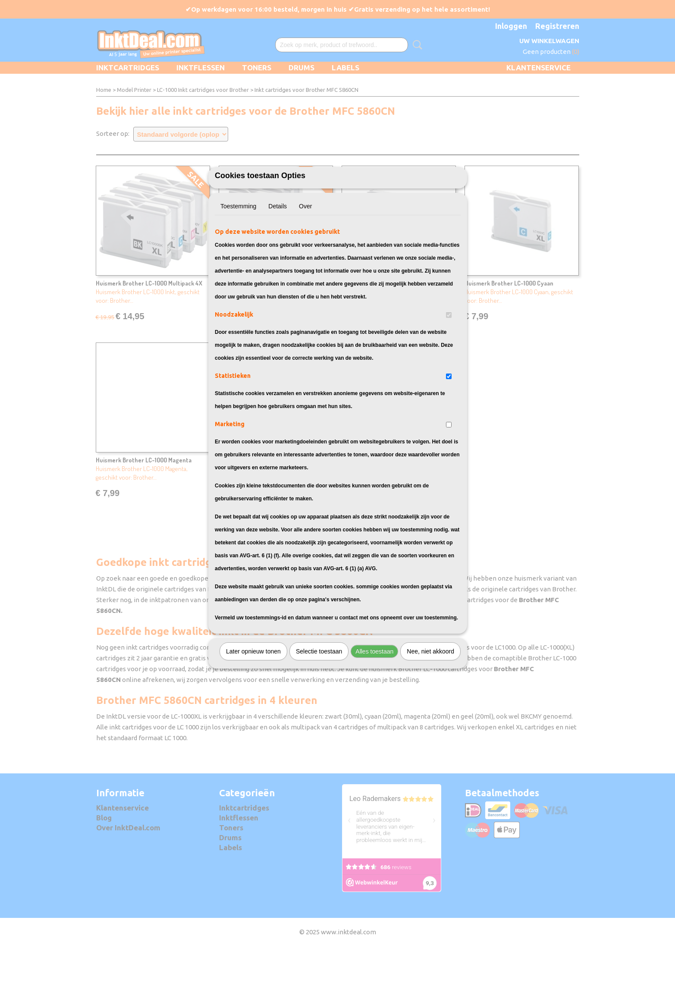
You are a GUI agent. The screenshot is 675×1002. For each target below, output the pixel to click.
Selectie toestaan (319, 698)
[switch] (449, 362)
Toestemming (238, 253)
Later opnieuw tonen (253, 698)
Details (277, 253)
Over (305, 253)
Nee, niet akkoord (430, 698)
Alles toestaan (374, 698)
